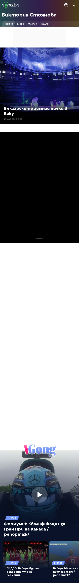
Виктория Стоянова (29, 15)
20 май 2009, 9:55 (13, 119)
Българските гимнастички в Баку (35, 111)
